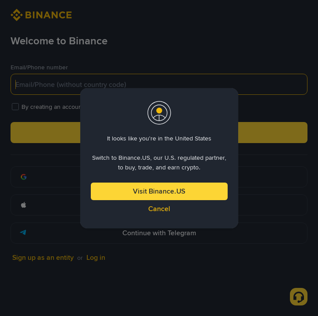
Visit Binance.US (159, 191)
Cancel (159, 208)
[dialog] (159, 158)
